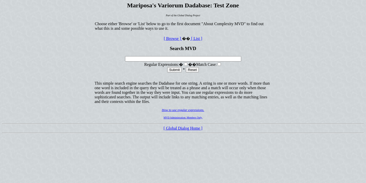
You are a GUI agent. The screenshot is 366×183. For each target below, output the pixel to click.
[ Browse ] (173, 38)
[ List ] (196, 38)
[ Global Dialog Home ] (183, 128)
